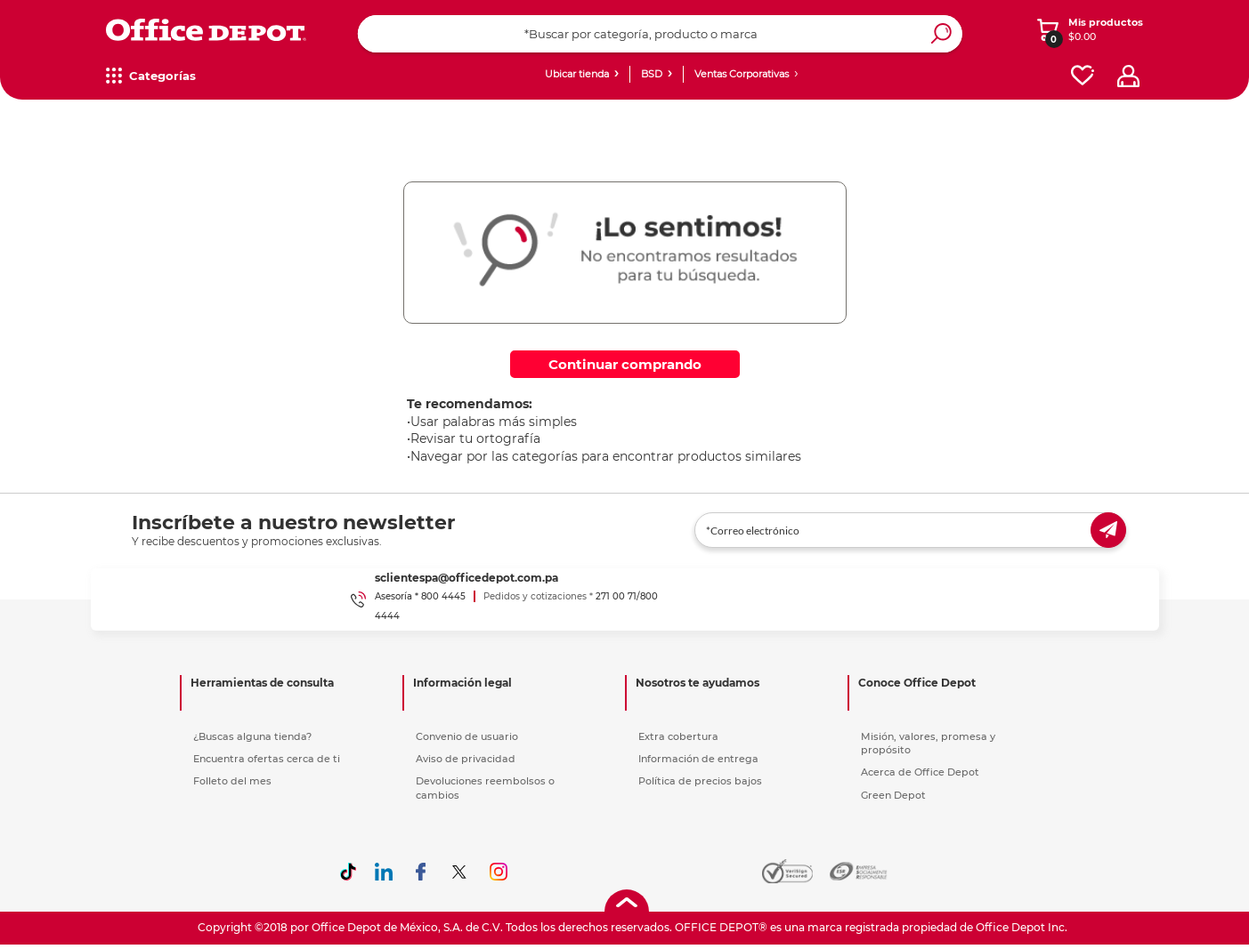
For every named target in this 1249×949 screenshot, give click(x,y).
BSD (651, 74)
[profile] (1128, 76)
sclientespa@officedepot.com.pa (466, 577)
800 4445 (443, 596)
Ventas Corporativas (741, 74)
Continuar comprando (625, 364)
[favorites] (1082, 76)
